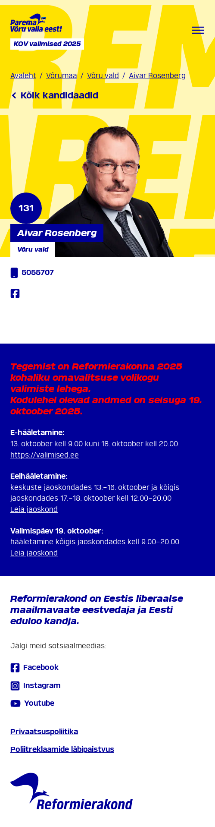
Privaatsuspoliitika (44, 732)
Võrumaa (61, 76)
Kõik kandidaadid (54, 95)
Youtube (32, 703)
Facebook (34, 667)
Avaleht (23, 76)
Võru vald (103, 76)
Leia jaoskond (34, 509)
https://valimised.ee (44, 455)
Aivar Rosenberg (157, 76)
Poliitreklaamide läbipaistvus (62, 749)
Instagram (35, 685)
